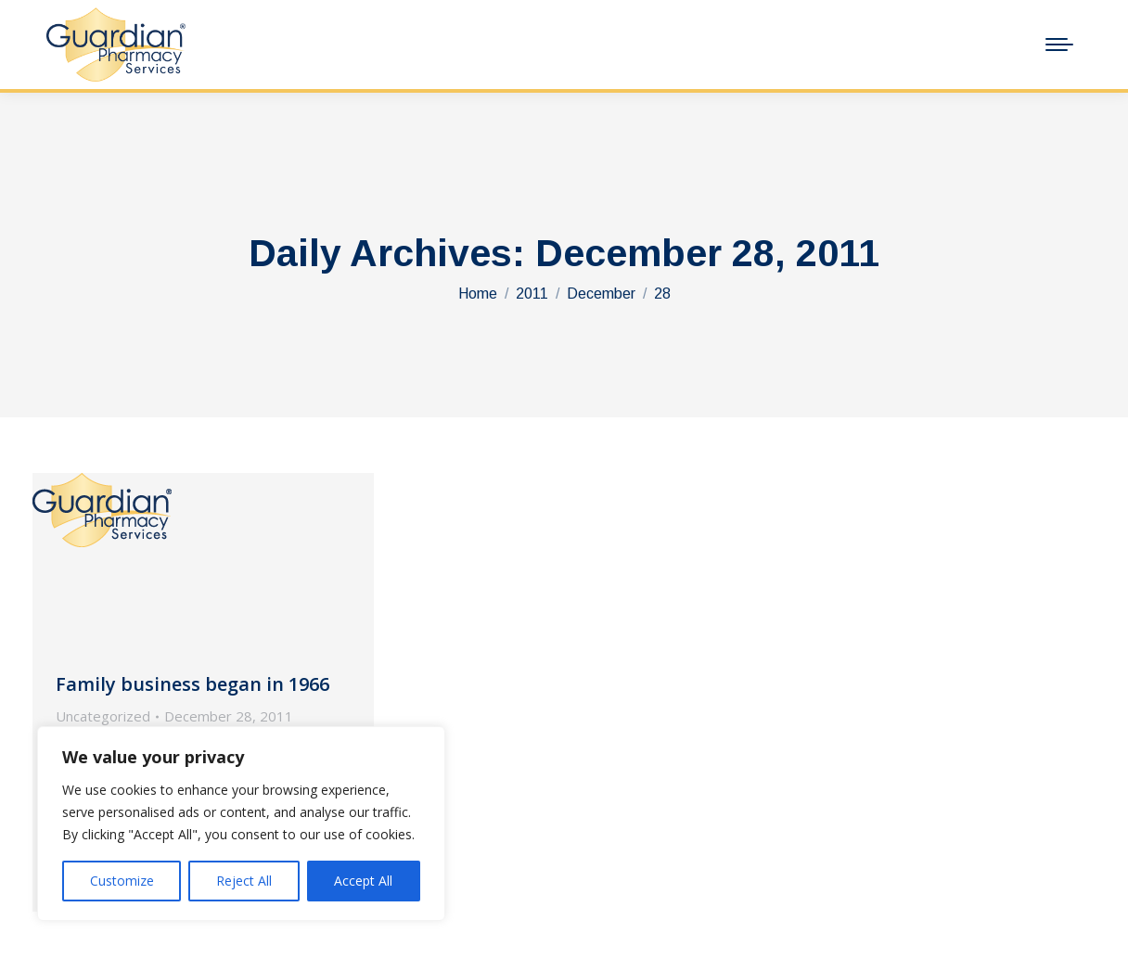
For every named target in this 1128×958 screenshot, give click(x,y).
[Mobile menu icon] (1059, 44)
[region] (241, 823)
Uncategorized (103, 716)
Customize (122, 880)
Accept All (363, 880)
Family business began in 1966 (192, 683)
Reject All (244, 880)
